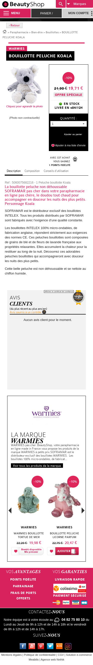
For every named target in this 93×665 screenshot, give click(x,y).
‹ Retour (14, 25)
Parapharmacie (19, 32)
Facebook (24, 647)
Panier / (46, 13)
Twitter (51, 647)
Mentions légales (11, 654)
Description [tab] (14, 171)
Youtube (33, 647)
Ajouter (63, 551)
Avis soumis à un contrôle (25, 312)
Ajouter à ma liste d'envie (70, 145)
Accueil (4, 31)
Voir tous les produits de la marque (37, 466)
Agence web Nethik (52, 659)
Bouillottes (52, 32)
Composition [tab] (32, 171)
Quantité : (68, 118)
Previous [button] (9, 511)
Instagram (69, 647)
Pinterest (42, 647)
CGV (61, 654)
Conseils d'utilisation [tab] (56, 171)
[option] (29, 515)
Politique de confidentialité (40, 654)
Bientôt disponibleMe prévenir (31, 550)
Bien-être (37, 32)
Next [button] (83, 510)
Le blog (60, 647)
